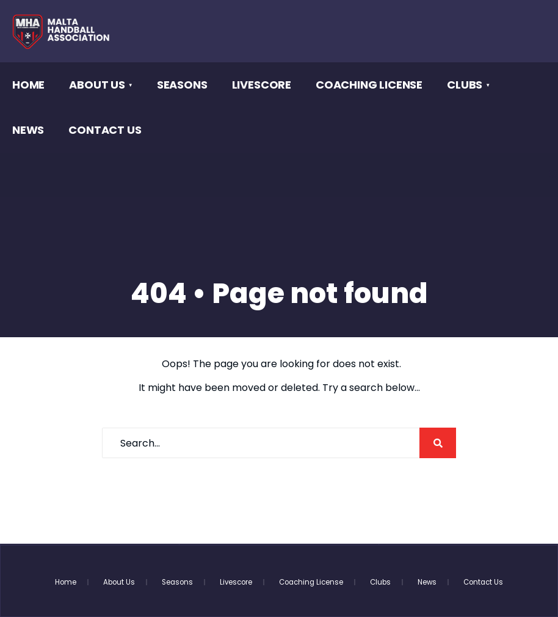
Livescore (261, 84)
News (28, 129)
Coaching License (369, 84)
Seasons (182, 84)
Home (28, 84)
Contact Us (104, 129)
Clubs (464, 84)
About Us (97, 84)
